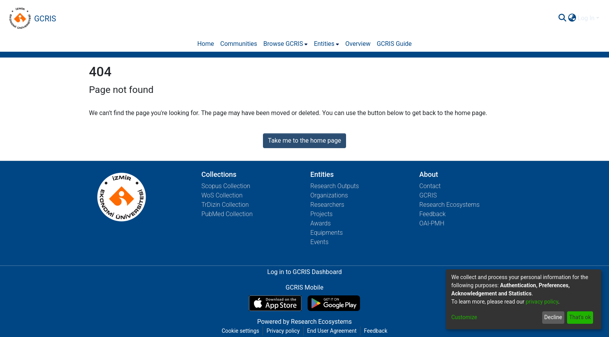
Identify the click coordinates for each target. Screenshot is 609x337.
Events (319, 242)
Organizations (329, 195)
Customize (464, 317)
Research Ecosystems (449, 204)
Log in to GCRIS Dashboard (304, 272)
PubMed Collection (227, 214)
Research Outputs (334, 186)
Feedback (432, 214)
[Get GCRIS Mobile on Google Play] (334, 303)
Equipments (326, 232)
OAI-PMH (432, 223)
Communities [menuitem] (238, 43)
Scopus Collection (226, 186)
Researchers (327, 204)
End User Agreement (332, 331)
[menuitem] (572, 18)
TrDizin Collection (225, 204)
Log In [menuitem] (586, 18)
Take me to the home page (304, 140)
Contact (430, 186)
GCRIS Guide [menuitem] (394, 43)
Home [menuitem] (205, 43)
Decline (553, 317)
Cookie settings (240, 331)
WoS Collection (222, 195)
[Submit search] (562, 18)
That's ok (580, 317)
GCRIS (428, 195)
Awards (320, 223)
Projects (321, 214)
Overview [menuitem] (358, 43)
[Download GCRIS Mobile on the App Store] (275, 303)
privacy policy (541, 302)
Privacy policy (282, 331)
